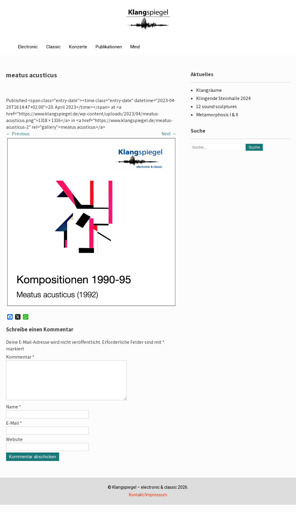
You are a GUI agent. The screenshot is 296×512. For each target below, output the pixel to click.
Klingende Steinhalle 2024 (223, 98)
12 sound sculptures (216, 106)
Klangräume (209, 90)
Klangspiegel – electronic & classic (144, 494)
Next (169, 133)
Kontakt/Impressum (148, 502)
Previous (18, 133)
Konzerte (78, 47)
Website (14, 446)
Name (13, 414)
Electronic (28, 47)
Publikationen (109, 47)
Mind (135, 47)
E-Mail (14, 430)
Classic (53, 47)
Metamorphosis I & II (217, 114)
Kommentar (20, 357)
